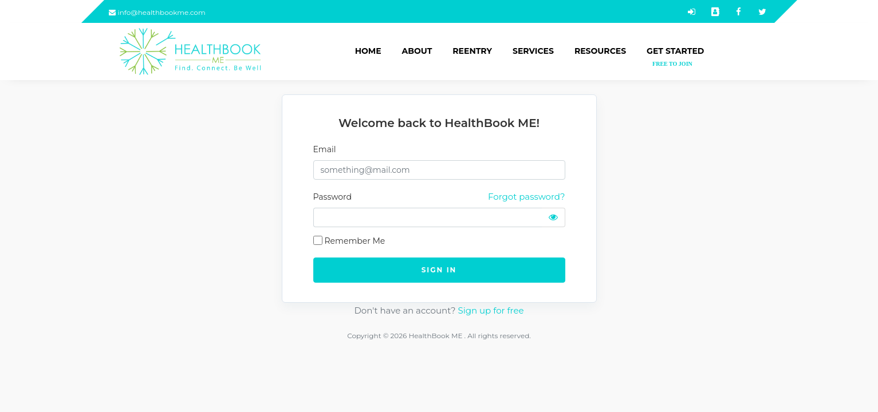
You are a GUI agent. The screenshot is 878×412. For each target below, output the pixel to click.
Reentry (472, 51)
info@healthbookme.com (157, 12)
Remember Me (355, 241)
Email (324, 149)
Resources (600, 51)
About (417, 51)
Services (533, 51)
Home (368, 51)
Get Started (675, 57)
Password (332, 197)
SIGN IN (439, 270)
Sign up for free (490, 310)
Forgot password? (526, 196)
